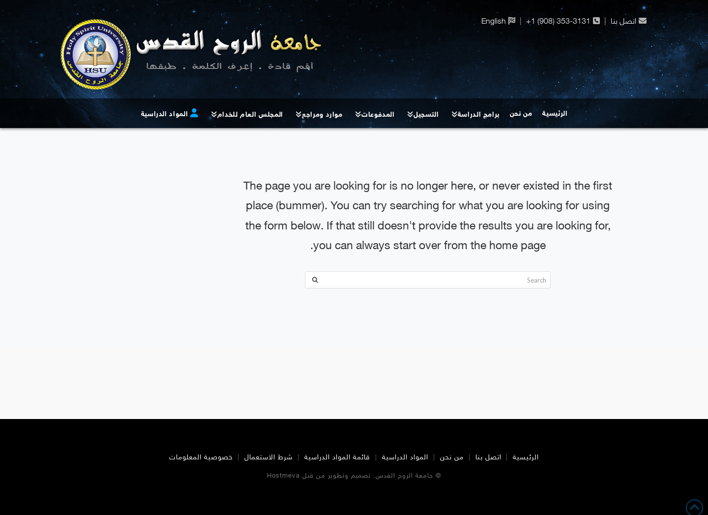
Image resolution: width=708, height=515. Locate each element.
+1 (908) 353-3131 (558, 21)
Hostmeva (283, 476)
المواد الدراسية (405, 457)
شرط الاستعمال (268, 457)
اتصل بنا (623, 21)
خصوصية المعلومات (201, 457)
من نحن (452, 457)
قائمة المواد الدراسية (337, 457)
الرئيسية (526, 457)
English (493, 21)
